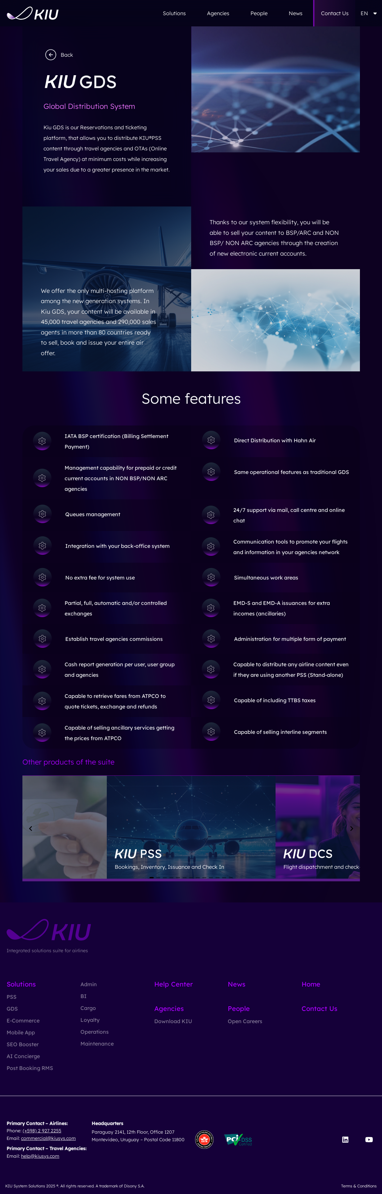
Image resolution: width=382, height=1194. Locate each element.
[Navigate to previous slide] (31, 828)
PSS (11, 996)
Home (311, 984)
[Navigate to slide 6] (184, 878)
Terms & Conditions (359, 1185)
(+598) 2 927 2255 (42, 1131)
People (259, 13)
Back (58, 54)
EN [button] (369, 13)
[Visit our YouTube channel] (369, 1139)
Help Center (173, 984)
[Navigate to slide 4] (171, 878)
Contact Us (335, 13)
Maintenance (97, 1043)
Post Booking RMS (30, 1068)
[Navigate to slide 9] (204, 878)
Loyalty (90, 1020)
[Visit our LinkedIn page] (345, 1139)
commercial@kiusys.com (48, 1138)
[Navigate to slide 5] (178, 878)
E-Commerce (23, 1020)
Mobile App (21, 1032)
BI (83, 996)
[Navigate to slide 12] (224, 878)
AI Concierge (23, 1056)
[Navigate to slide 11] (217, 878)
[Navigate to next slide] (352, 828)
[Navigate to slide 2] (158, 878)
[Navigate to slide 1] (151, 878)
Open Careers (245, 1021)
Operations (94, 1031)
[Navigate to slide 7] (191, 878)
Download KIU (173, 1021)
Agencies (218, 13)
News (296, 13)
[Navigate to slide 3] (165, 878)
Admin (88, 984)
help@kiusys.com (40, 1156)
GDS (12, 1008)
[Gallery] (191, 828)
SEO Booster (23, 1044)
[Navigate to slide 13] (230, 878)
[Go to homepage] (33, 13)
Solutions (174, 13)
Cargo (88, 1008)
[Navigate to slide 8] (197, 878)
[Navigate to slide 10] (211, 878)
